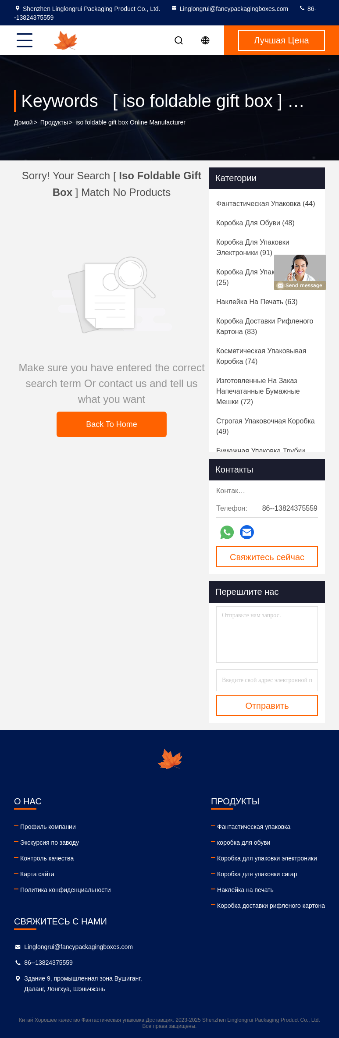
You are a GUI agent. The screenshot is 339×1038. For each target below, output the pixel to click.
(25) (263, 277)
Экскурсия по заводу (49, 842)
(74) (261, 356)
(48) (255, 223)
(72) (258, 391)
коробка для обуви (243, 842)
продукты (54, 122)
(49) (265, 426)
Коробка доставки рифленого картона (271, 905)
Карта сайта (37, 874)
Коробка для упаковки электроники (267, 858)
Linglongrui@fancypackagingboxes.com (229, 8)
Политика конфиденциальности (65, 889)
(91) (252, 247)
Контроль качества (47, 858)
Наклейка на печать (245, 889)
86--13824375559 (48, 962)
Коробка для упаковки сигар (257, 874)
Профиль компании (48, 826)
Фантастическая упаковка (253, 826)
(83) (265, 326)
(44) (265, 203)
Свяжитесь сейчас (267, 557)
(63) (257, 302)
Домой (23, 122)
